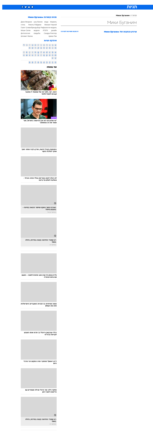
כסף (88, 2)
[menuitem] (117, 2)
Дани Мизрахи (24, 22)
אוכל (82, 2)
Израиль (51, 22)
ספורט (110, 2)
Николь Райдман (32, 25)
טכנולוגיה (58, 2)
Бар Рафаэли (40, 28)
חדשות (119, 2)
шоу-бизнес (35, 22)
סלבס (95, 2)
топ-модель (50, 28)
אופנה (49, 2)
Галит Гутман (24, 28)
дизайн (51, 30)
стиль (21, 25)
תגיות (132, 16)
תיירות (66, 2)
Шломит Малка (24, 36)
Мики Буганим (120, 16)
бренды (32, 28)
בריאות (75, 2)
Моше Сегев (23, 30)
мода (44, 22)
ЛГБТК (43, 30)
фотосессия (23, 33)
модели (34, 30)
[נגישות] (3, 2)
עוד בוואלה (49, 67)
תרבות (102, 2)
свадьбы (34, 33)
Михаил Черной (48, 25)
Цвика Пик (50, 36)
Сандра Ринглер (48, 33)
